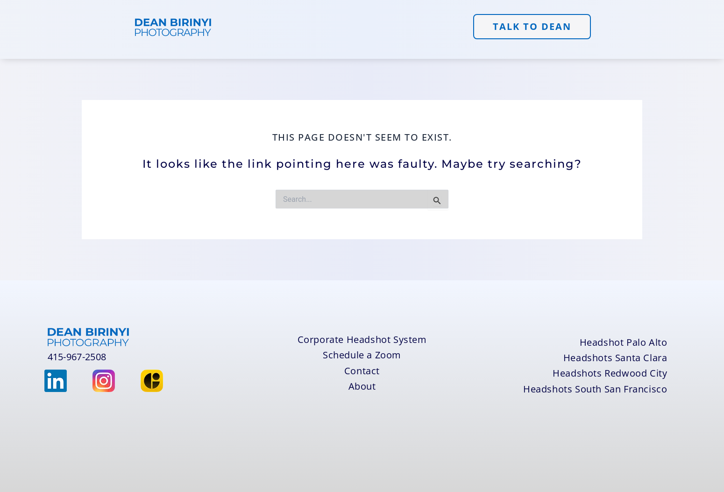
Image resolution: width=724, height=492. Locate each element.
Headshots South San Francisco (595, 389)
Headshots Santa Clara (615, 357)
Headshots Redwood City (610, 373)
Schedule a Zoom (362, 355)
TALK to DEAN (532, 26)
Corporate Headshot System (362, 339)
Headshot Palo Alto (623, 342)
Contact (362, 370)
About (362, 386)
